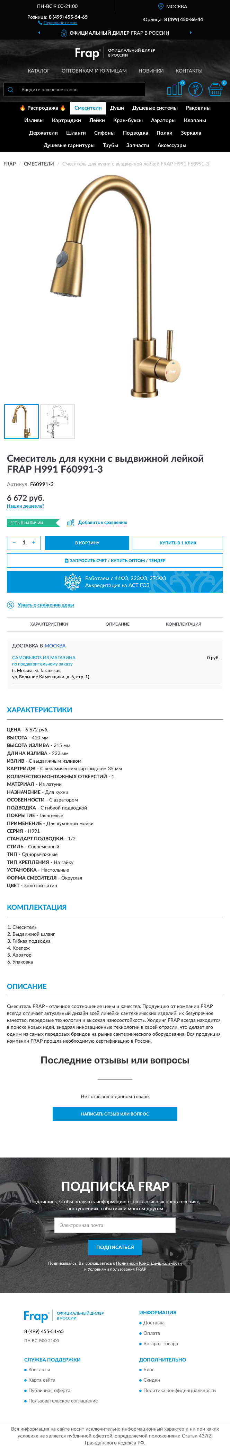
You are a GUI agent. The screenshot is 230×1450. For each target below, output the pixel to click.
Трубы (110, 145)
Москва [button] (55, 646)
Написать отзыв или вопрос (115, 1114)
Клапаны (195, 120)
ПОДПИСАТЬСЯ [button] (115, 1247)
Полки (164, 133)
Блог (148, 1370)
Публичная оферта (49, 1391)
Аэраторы (163, 120)
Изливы (34, 120)
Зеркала (191, 133)
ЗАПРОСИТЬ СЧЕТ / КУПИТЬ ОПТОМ (115, 561)
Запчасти (137, 145)
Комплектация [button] (183, 624)
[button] (57, 22)
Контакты (189, 71)
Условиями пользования (111, 1269)
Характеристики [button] (49, 624)
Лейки (97, 120)
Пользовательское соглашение (63, 1401)
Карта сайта (41, 1380)
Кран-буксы (128, 120)
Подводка (135, 133)
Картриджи (66, 120)
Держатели (43, 133)
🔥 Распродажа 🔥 (42, 108)
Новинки (151, 71)
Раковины (198, 108)
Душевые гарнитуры (69, 145)
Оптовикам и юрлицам (94, 71)
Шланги (76, 133)
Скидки (151, 1380)
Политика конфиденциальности (179, 1391)
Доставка (154, 1323)
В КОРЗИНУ (87, 543)
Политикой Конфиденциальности (149, 1263)
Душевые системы (155, 108)
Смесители (88, 108)
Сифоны (104, 133)
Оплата (151, 1333)
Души (117, 108)
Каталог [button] (39, 71)
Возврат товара (160, 1343)
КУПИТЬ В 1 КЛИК (178, 543)
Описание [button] (118, 624)
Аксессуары (172, 145)
